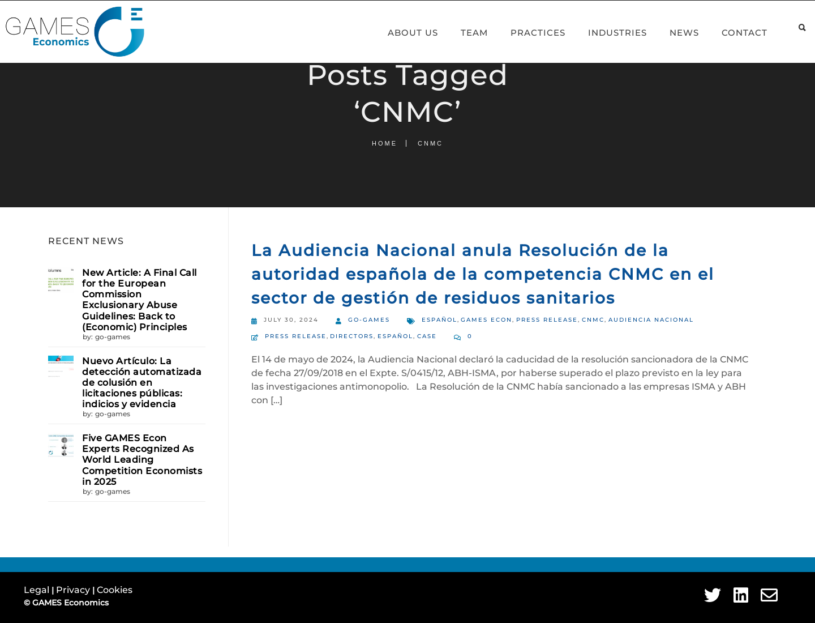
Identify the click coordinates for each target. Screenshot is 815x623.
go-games (112, 336)
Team (461, 32)
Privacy (74, 589)
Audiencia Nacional (651, 319)
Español (439, 319)
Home (384, 143)
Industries (604, 32)
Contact (731, 32)
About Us (400, 32)
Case (427, 336)
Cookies (114, 589)
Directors (352, 336)
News (671, 32)
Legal (38, 589)
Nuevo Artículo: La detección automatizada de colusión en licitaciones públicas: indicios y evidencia (141, 383)
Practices (524, 32)
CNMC (593, 319)
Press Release (547, 319)
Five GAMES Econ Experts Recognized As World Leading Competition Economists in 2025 (142, 460)
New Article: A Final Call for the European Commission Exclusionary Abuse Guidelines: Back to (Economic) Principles (139, 299)
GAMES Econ (486, 319)
